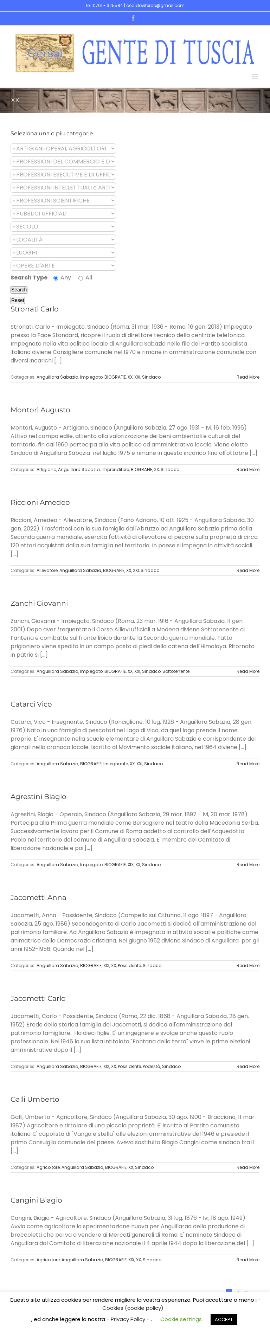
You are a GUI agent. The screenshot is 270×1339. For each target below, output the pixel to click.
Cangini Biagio (36, 1200)
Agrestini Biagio (38, 796)
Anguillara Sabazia (57, 377)
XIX (131, 865)
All (85, 277)
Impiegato (91, 377)
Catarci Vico (31, 704)
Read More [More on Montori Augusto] (248, 469)
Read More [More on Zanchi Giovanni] (248, 671)
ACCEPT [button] (224, 1319)
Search (19, 289)
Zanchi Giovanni (39, 603)
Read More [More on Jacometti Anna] (248, 965)
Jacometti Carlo (38, 998)
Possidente (129, 965)
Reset (17, 300)
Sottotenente (175, 671)
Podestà (151, 1066)
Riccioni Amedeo (40, 502)
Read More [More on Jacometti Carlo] (248, 1066)
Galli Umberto (35, 1099)
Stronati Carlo (35, 309)
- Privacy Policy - (129, 1319)
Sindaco (151, 377)
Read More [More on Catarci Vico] (248, 764)
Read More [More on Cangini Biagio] (248, 1260)
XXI (137, 377)
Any (62, 277)
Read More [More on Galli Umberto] (248, 1167)
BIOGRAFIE (115, 377)
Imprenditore (115, 469)
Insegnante (115, 764)
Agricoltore (48, 1167)
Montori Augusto (40, 410)
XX (130, 377)
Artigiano (46, 469)
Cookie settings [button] (181, 1319)
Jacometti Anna (38, 897)
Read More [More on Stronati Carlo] (248, 377)
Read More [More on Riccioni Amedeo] (248, 570)
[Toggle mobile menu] (255, 76)
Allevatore (47, 570)
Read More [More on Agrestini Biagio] (248, 865)
